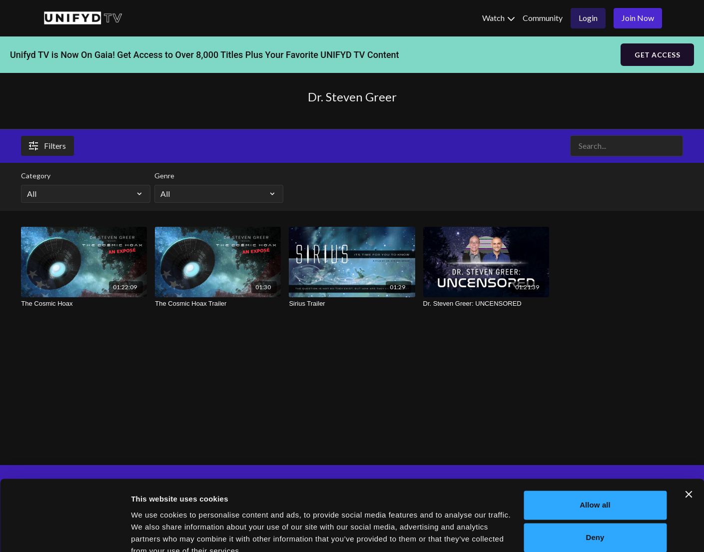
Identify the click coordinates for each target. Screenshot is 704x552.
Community (543, 17)
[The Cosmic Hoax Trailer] (218, 304)
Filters (47, 145)
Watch (498, 17)
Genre (164, 175)
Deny (595, 491)
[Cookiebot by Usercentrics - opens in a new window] (64, 532)
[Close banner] (688, 448)
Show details (154, 532)
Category (35, 175)
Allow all (595, 459)
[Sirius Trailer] (352, 304)
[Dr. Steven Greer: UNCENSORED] (486, 304)
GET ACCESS (657, 54)
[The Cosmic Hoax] (84, 304)
